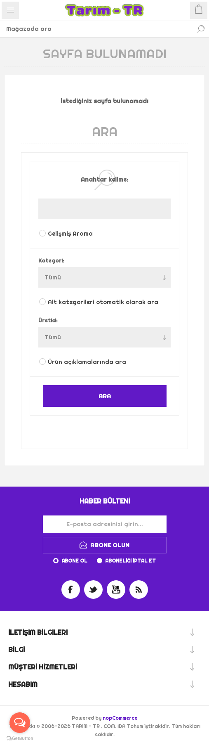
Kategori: (51, 260)
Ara (201, 29)
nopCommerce (120, 718)
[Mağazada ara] (96, 29)
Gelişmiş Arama (70, 233)
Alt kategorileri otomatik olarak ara (103, 302)
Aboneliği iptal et (130, 561)
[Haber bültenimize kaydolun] (105, 524)
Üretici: (48, 320)
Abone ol (74, 561)
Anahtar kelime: (104, 179)
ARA (105, 396)
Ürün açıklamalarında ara (87, 362)
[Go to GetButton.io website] (20, 738)
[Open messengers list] (19, 722)
